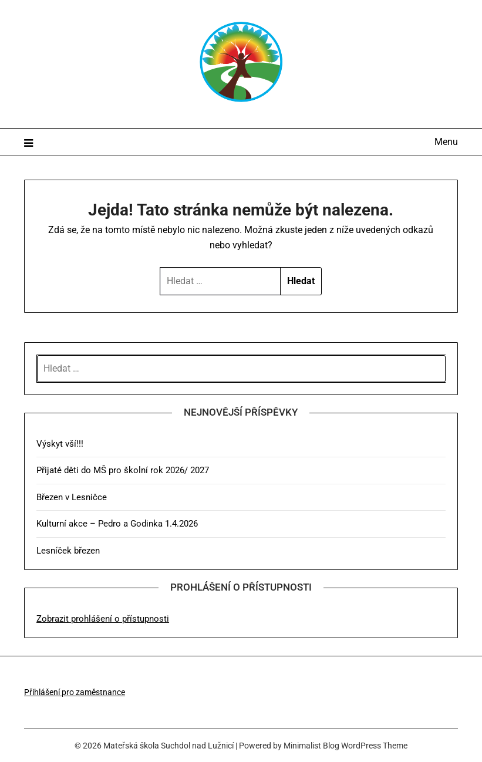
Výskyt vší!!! (59, 444)
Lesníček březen (68, 550)
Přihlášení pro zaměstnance (74, 692)
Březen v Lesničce (71, 497)
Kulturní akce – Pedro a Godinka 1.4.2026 (117, 523)
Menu (446, 141)
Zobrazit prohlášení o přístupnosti (102, 618)
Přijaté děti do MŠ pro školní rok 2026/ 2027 (122, 470)
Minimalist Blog (311, 745)
